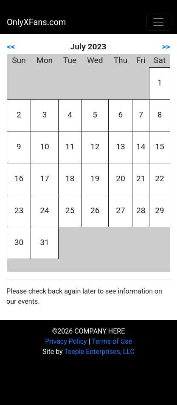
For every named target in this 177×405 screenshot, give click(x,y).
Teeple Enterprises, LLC (99, 352)
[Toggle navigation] (158, 22)
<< (11, 46)
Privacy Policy (66, 341)
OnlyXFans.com (36, 22)
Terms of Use (112, 341)
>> (166, 46)
